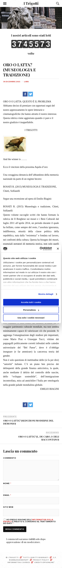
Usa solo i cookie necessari (31, 318)
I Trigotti (31, 3)
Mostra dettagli (45, 294)
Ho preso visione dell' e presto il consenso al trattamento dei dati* (29, 521)
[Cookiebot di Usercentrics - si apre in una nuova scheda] (40, 248)
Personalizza (31, 310)
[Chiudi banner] (58, 249)
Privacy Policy (41, 560)
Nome (7, 483)
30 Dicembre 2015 (11, 81)
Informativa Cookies (18, 562)
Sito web (8, 507)
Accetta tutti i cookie (31, 302)
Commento (9, 458)
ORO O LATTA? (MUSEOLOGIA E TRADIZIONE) (19, 69)
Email (7, 495)
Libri (26, 81)
